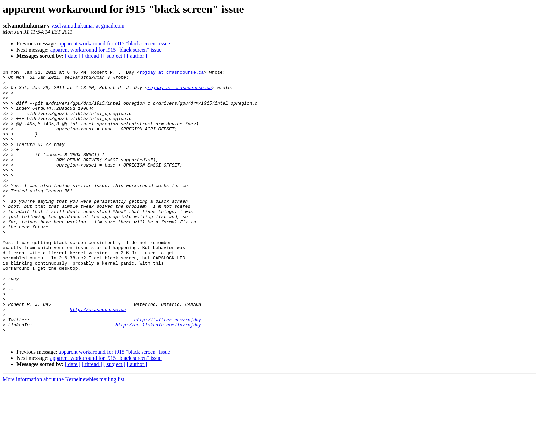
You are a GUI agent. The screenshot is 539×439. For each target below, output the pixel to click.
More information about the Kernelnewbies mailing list (63, 433)
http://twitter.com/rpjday (167, 370)
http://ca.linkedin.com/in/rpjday (158, 376)
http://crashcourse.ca (98, 358)
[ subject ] (114, 56)
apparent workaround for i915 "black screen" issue (114, 43)
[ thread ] (92, 56)
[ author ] (137, 56)
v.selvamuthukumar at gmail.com (87, 26)
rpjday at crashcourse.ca (172, 73)
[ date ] (72, 56)
